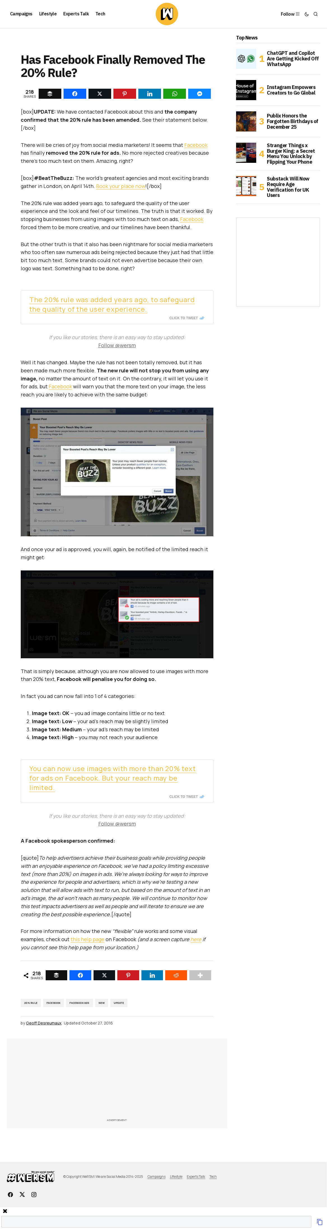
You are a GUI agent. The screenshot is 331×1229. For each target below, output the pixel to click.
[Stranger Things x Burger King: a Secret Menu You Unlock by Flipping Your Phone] (246, 153)
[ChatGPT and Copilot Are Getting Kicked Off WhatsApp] (246, 59)
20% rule (31, 1003)
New (102, 1003)
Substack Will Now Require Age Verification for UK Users (288, 187)
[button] (306, 14)
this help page (87, 939)
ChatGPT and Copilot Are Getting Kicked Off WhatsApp (293, 58)
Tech (213, 1176)
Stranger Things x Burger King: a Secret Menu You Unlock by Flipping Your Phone (291, 154)
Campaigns (157, 1176)
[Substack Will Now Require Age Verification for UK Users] (246, 186)
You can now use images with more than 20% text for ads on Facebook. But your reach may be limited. (112, 778)
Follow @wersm (117, 345)
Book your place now (120, 186)
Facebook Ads (79, 1003)
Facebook (196, 145)
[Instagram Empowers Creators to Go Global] (246, 90)
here (195, 939)
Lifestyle (176, 1176)
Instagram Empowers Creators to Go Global (291, 90)
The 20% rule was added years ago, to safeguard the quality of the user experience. (112, 304)
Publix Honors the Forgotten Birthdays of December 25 (292, 121)
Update (119, 1003)
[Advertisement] (149, 1080)
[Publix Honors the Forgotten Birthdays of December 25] (246, 121)
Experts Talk (196, 1176)
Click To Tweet (183, 318)
